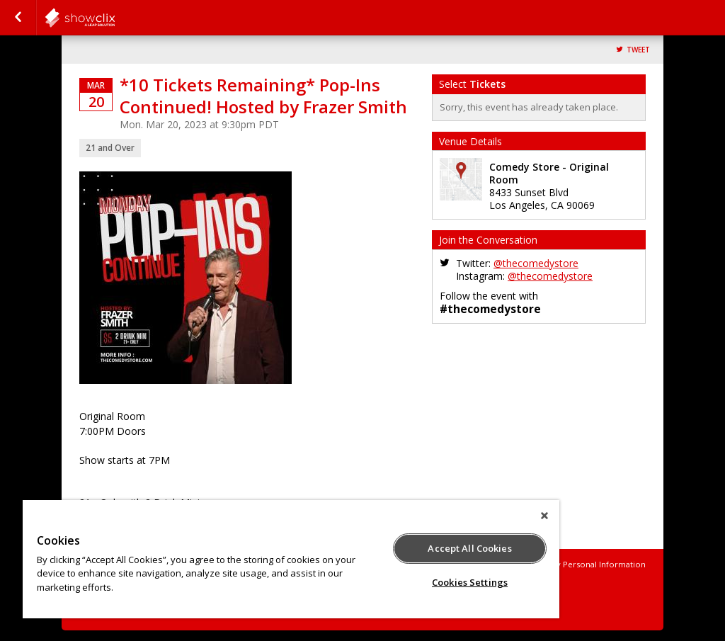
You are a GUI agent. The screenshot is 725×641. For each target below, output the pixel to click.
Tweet (638, 50)
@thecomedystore (535, 263)
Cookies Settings (470, 582)
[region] (291, 559)
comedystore (114, 17)
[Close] (544, 515)
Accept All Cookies (469, 548)
